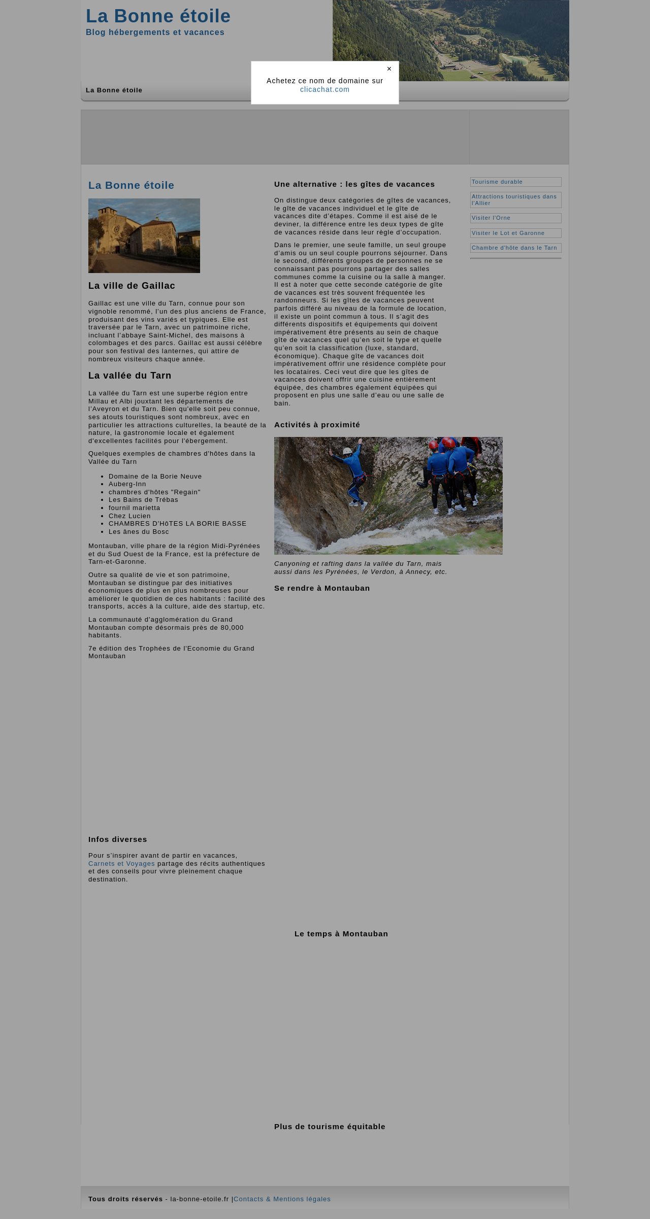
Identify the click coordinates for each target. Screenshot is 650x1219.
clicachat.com (325, 89)
